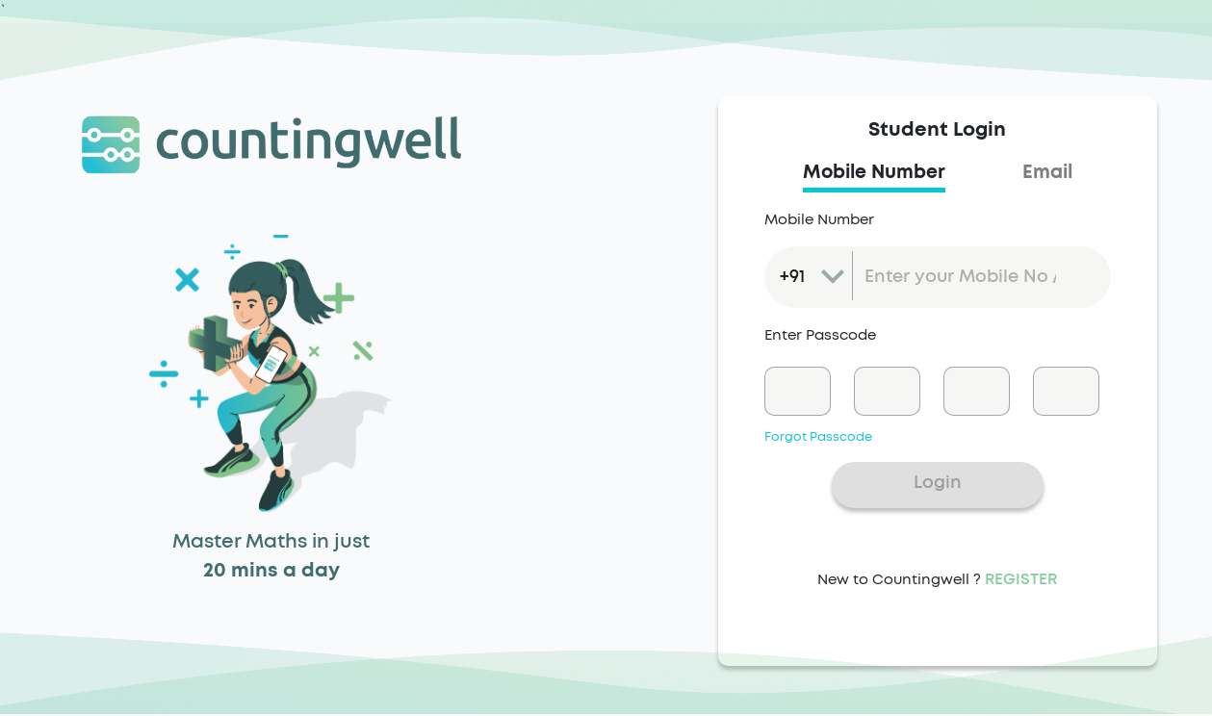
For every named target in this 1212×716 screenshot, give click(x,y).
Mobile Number (819, 220)
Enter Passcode (820, 335)
